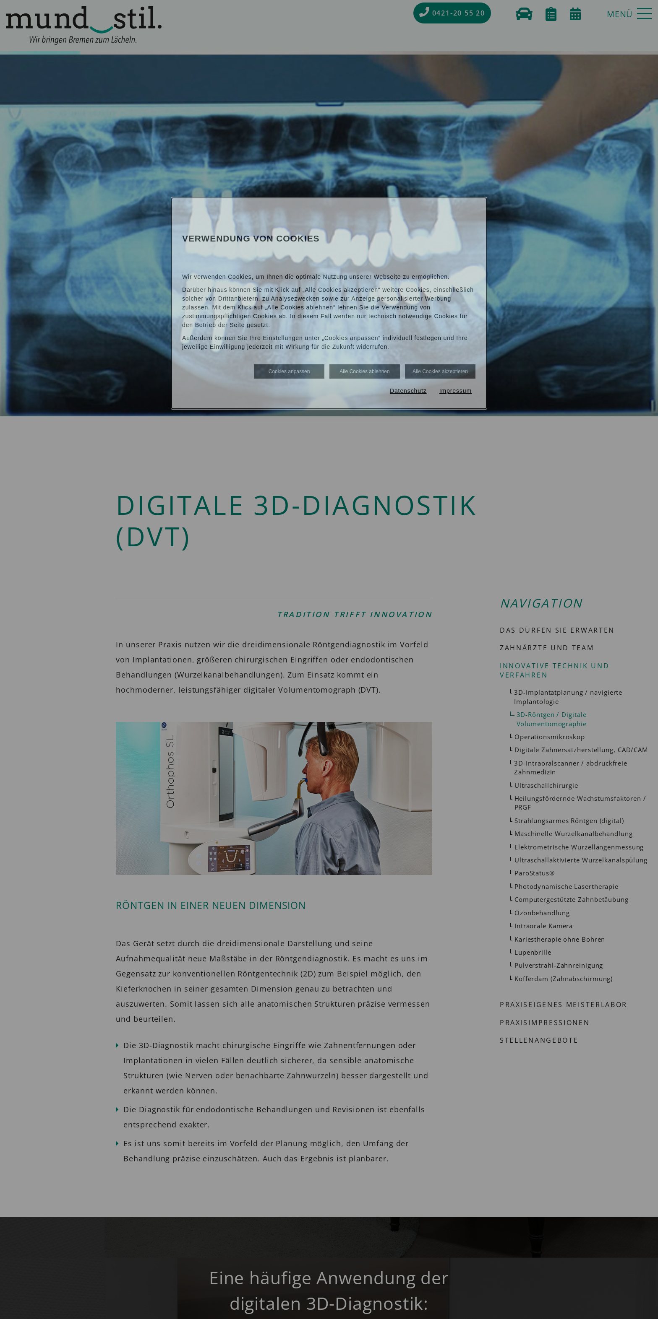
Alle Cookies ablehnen (364, 371)
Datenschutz (408, 390)
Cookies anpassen (289, 371)
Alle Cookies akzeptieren (440, 371)
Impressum (455, 390)
